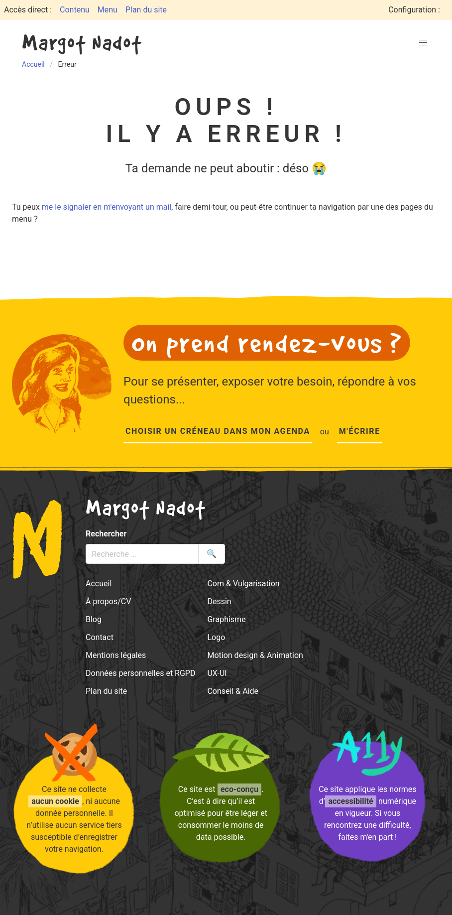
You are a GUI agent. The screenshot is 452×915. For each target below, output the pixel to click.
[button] (423, 43)
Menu (107, 9)
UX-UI (216, 673)
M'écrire (359, 431)
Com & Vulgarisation (243, 583)
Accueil (99, 583)
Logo (216, 637)
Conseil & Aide (232, 691)
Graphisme (226, 619)
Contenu (75, 9)
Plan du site (146, 9)
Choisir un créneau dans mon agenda (217, 431)
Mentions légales (116, 655)
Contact (99, 637)
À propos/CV (108, 601)
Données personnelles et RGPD (140, 673)
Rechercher (106, 533)
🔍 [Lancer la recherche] (212, 553)
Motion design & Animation (255, 655)
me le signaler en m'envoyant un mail (106, 207)
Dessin (219, 601)
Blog (94, 619)
